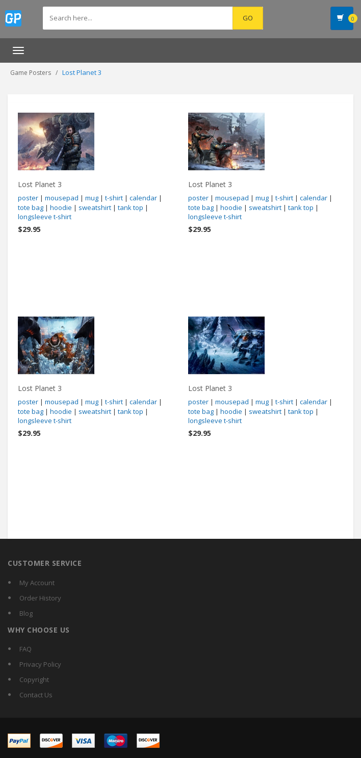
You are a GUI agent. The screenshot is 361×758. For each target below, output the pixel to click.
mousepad (62, 197)
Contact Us (36, 694)
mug (91, 197)
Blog (26, 613)
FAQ (25, 649)
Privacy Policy (40, 664)
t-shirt (114, 197)
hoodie (61, 207)
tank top (130, 207)
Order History (40, 598)
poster (28, 197)
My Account (37, 582)
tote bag (30, 207)
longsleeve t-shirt (44, 216)
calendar (143, 197)
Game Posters (30, 72)
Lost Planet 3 (40, 184)
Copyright (34, 679)
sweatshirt (95, 207)
